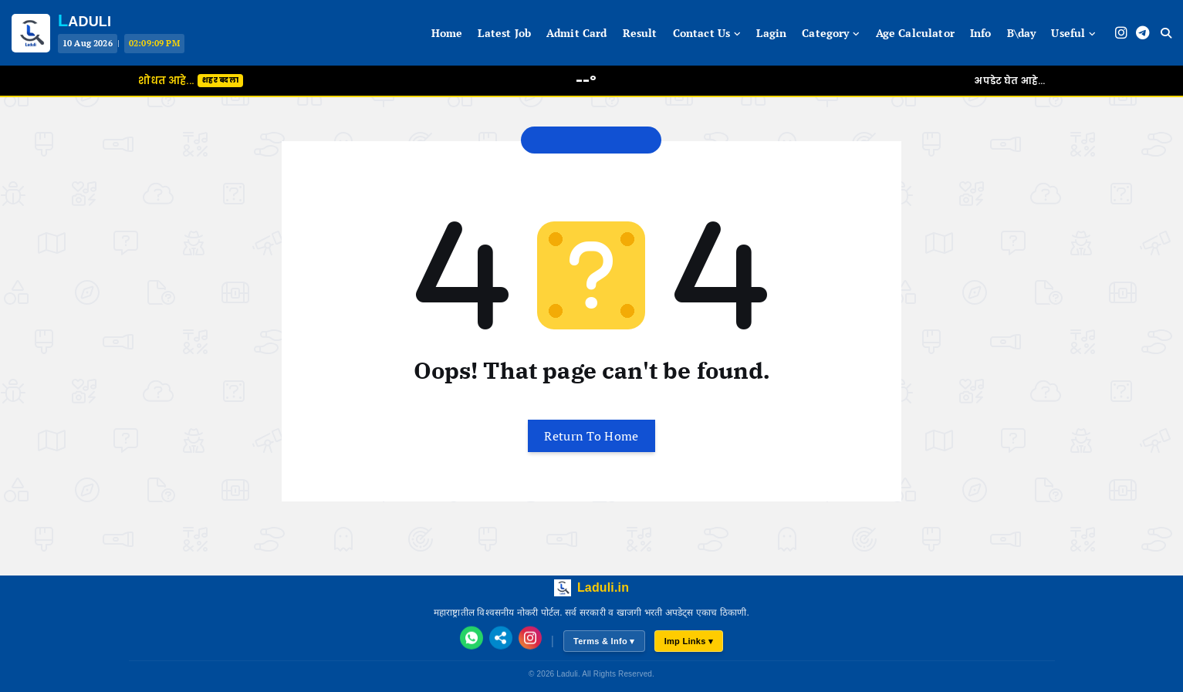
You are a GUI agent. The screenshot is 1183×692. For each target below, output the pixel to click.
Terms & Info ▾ (604, 641)
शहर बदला (220, 80)
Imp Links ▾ (689, 641)
